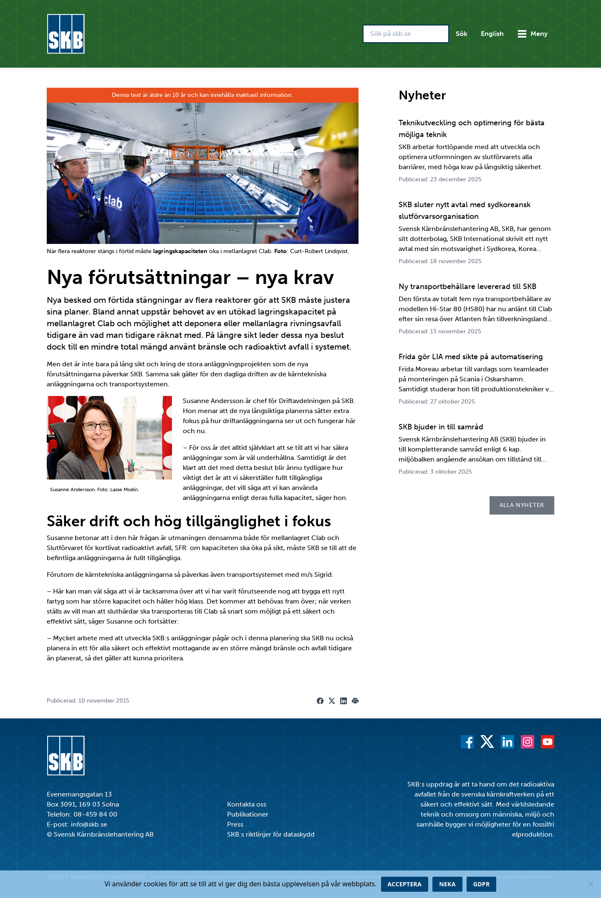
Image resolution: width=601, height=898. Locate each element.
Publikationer (247, 814)
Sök (461, 34)
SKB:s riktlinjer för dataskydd (271, 834)
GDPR (481, 884)
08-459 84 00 (95, 814)
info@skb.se (89, 824)
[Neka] (590, 884)
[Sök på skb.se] (406, 34)
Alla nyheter (522, 505)
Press (235, 824)
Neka (447, 884)
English (492, 34)
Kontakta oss (246, 804)
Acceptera (405, 884)
